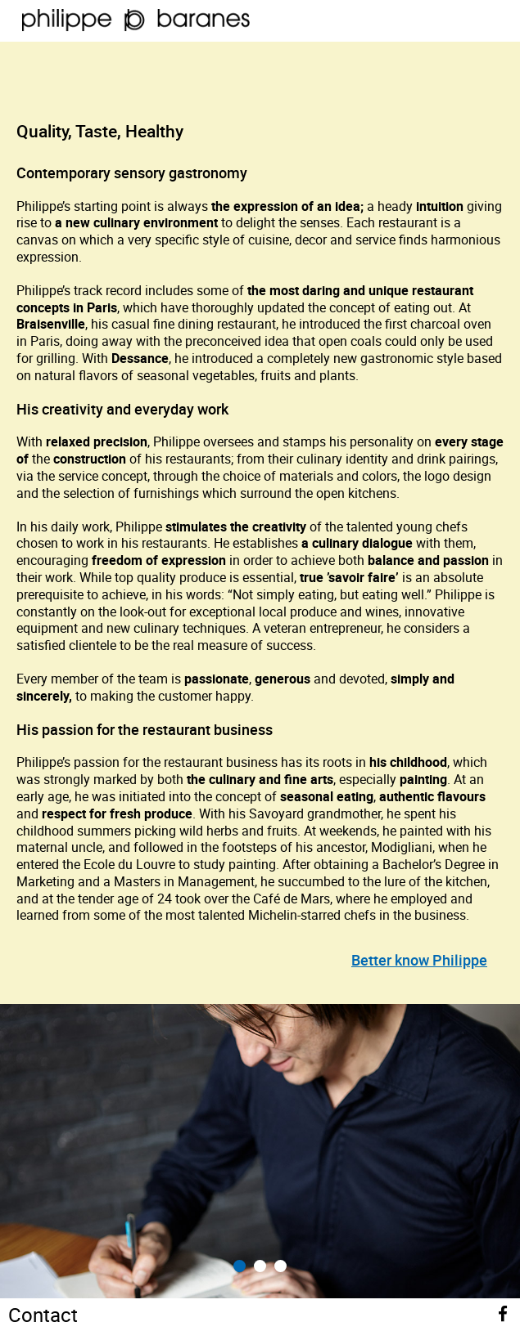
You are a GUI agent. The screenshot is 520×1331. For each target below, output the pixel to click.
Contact (43, 1315)
